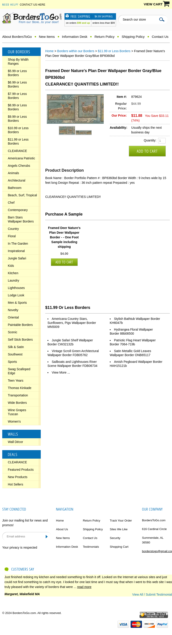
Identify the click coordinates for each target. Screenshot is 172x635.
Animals (13, 173)
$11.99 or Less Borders (18, 141)
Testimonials (91, 546)
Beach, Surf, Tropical (22, 195)
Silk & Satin (16, 347)
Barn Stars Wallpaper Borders (21, 219)
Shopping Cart (119, 546)
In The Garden (18, 243)
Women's (14, 421)
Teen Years (15, 380)
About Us (62, 529)
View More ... (61, 372)
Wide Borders (17, 402)
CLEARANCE (17, 151)
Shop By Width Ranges (18, 61)
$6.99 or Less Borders (17, 84)
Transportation (18, 395)
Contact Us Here (32, 4)
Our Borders (19, 52)
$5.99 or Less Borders (17, 73)
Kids (11, 265)
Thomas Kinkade (19, 388)
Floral (12, 236)
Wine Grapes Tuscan (17, 412)
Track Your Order (121, 520)
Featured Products (21, 469)
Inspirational (16, 251)
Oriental (13, 317)
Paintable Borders (20, 325)
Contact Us (160, 36)
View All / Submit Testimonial (152, 594)
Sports (12, 361)
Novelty (13, 310)
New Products (17, 477)
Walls (13, 434)
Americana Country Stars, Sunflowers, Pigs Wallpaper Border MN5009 (71, 323)
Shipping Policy (133, 36)
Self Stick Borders (20, 339)
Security (115, 538)
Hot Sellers (15, 484)
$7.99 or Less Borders (17, 96)
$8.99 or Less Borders (17, 107)
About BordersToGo (17, 36)
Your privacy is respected (19, 547)
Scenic (12, 332)
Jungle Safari (17, 258)
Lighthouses (16, 288)
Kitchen (13, 273)
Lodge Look (16, 295)
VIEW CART (153, 4)
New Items (47, 36)
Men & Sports (17, 302)
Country (13, 229)
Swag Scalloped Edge (19, 371)
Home (49, 51)
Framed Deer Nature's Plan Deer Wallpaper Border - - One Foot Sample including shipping (64, 237)
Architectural (16, 180)
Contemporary (18, 210)
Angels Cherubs (19, 165)
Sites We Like (118, 529)
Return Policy (104, 36)
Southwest (15, 354)
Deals (12, 454)
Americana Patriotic (21, 158)
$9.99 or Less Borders (17, 118)
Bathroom (15, 188)
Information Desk (74, 36)
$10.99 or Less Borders (18, 130)
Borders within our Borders (75, 51)
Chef (11, 202)
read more (84, 587)
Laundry (13, 280)
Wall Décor (15, 442)
